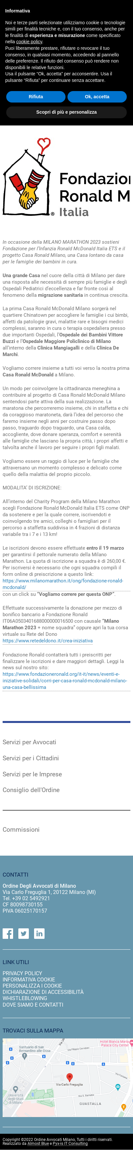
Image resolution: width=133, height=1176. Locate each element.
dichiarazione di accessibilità (43, 992)
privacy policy (22, 973)
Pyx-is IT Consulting (70, 1144)
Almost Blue (38, 1144)
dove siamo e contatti (33, 1005)
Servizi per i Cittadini (31, 758)
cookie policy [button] (29, 41)
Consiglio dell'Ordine (31, 790)
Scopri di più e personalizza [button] (66, 112)
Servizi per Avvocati (29, 742)
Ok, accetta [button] (97, 96)
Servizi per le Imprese (32, 774)
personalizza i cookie (32, 986)
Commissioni (21, 829)
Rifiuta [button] (36, 96)
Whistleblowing (25, 998)
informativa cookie (29, 980)
